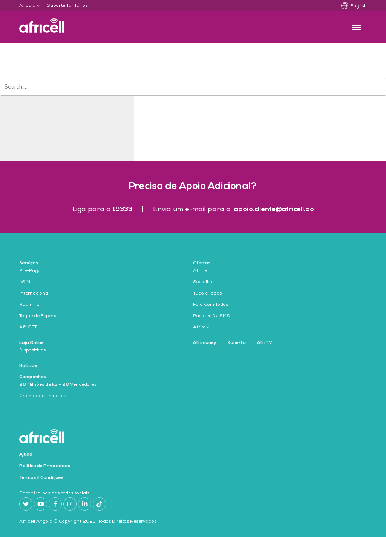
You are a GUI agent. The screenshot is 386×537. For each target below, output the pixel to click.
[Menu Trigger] (356, 27)
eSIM (24, 282)
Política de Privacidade (44, 466)
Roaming (29, 305)
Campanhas (32, 377)
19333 (122, 209)
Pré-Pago (30, 271)
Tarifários (76, 6)
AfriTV (264, 343)
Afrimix (201, 327)
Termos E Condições (41, 478)
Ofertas (201, 263)
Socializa (203, 282)
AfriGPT (28, 327)
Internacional (34, 294)
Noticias (28, 366)
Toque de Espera (38, 316)
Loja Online (31, 343)
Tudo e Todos (207, 294)
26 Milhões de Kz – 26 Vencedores (57, 385)
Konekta (237, 343)
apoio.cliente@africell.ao (274, 209)
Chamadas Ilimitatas (42, 396)
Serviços (28, 263)
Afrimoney (204, 343)
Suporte (56, 6)
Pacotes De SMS (211, 316)
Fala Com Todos (210, 305)
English (358, 6)
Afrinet (201, 271)
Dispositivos (32, 350)
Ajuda (25, 454)
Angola (27, 6)
